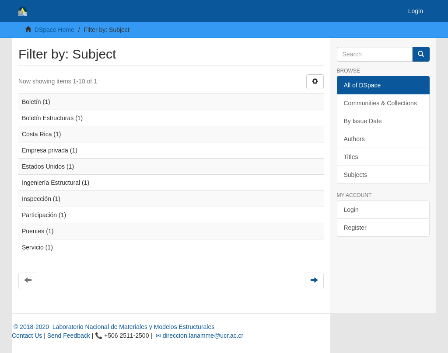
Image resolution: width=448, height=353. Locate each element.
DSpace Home (54, 29)
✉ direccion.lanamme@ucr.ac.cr (198, 335)
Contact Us (27, 335)
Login (351, 209)
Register (355, 227)
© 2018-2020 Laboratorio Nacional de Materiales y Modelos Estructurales (113, 326)
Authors (354, 138)
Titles (351, 156)
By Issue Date (363, 121)
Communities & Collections (380, 103)
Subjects (356, 174)
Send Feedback (68, 335)
